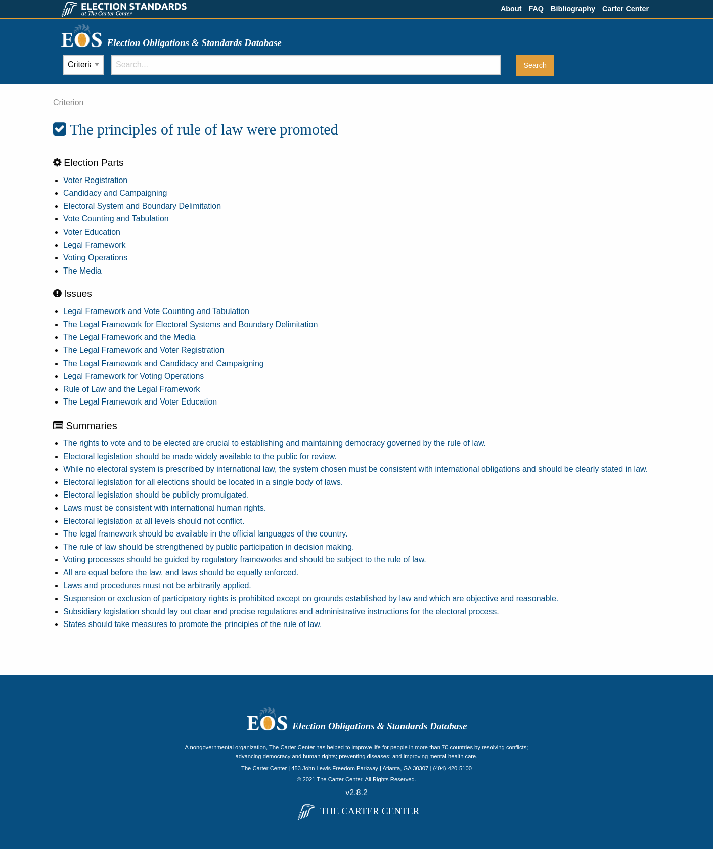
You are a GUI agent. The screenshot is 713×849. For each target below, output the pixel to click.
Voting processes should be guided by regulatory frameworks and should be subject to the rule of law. (244, 559)
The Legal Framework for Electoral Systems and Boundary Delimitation (190, 324)
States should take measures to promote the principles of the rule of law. (192, 624)
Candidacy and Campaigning (115, 193)
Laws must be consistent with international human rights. (164, 508)
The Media (82, 270)
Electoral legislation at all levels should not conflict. (153, 521)
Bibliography (573, 9)
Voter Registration (95, 180)
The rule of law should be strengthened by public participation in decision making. (208, 547)
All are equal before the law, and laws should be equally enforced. (180, 572)
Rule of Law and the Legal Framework (131, 389)
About (511, 9)
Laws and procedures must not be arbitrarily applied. (157, 585)
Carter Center (625, 9)
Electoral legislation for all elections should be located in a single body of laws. (203, 482)
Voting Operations (95, 257)
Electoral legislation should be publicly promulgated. (156, 494)
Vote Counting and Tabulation (116, 218)
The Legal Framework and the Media (129, 337)
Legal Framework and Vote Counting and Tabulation (156, 311)
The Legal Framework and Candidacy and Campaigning (163, 363)
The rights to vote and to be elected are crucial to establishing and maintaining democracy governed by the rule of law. (274, 443)
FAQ (536, 9)
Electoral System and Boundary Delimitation (142, 206)
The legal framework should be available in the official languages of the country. (205, 533)
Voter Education (91, 232)
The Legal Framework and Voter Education (140, 401)
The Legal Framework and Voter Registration (143, 350)
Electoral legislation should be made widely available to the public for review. (200, 456)
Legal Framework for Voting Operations (133, 376)
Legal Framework (94, 245)
